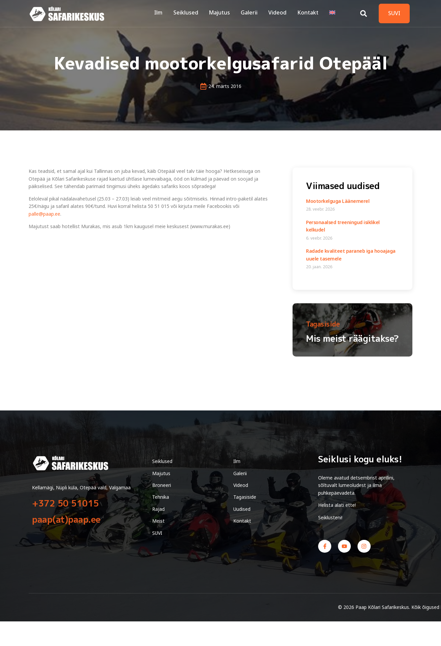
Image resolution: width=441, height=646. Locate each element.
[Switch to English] (333, 13)
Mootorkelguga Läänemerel (337, 201)
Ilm (162, 13)
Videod (279, 13)
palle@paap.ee (44, 214)
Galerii (251, 13)
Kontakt (308, 13)
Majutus (222, 13)
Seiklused (189, 13)
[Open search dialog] (363, 12)
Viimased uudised (342, 186)
